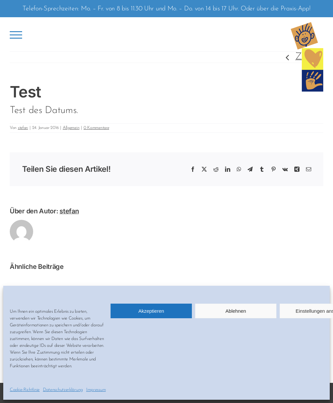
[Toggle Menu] (16, 35)
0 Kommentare (96, 128)
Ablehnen (235, 311)
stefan (23, 128)
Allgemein (71, 128)
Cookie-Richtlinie (25, 389)
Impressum (96, 389)
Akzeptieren (151, 311)
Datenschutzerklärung (63, 389)
